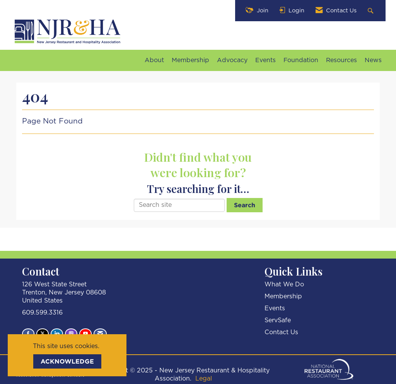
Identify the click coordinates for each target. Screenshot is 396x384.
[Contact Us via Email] (100, 333)
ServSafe (278, 320)
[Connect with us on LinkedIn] (57, 333)
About (154, 60)
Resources (341, 60)
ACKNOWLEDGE (67, 361)
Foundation (300, 60)
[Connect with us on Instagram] (71, 333)
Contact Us (281, 332)
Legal (203, 379)
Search (244, 204)
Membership (190, 60)
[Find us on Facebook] (28, 333)
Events (265, 60)
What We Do (284, 284)
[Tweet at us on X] (42, 333)
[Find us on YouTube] (85, 333)
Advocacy (232, 60)
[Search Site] (371, 11)
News (373, 60)
